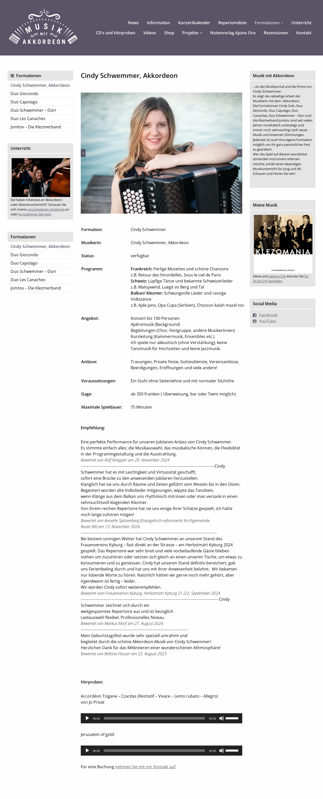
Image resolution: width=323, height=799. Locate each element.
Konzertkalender (194, 22)
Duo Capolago (24, 102)
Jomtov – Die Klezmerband (36, 127)
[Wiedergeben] (87, 718)
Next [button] (239, 153)
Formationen (267, 22)
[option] (161, 153)
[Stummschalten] (221, 718)
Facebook (268, 315)
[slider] (154, 718)
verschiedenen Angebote (46, 209)
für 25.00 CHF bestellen (281, 278)
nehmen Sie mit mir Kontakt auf (145, 766)
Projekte (190, 33)
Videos (149, 33)
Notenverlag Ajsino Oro (233, 33)
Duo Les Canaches (28, 118)
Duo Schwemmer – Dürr (34, 110)
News (133, 22)
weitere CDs (277, 276)
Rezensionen (276, 33)
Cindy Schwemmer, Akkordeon (40, 85)
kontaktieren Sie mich (34, 214)
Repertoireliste (232, 22)
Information (158, 22)
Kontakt (303, 33)
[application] (161, 718)
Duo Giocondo (24, 93)
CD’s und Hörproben (115, 33)
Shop (169, 33)
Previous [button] (83, 153)
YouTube (267, 321)
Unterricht (301, 22)
